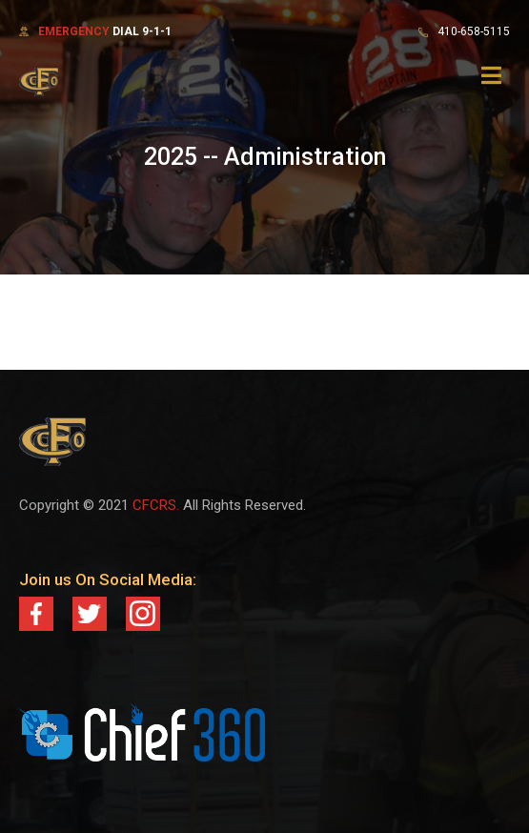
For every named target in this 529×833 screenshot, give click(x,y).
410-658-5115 (473, 31)
